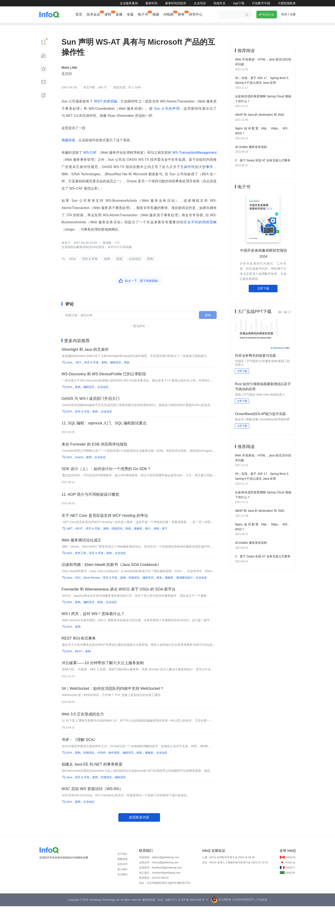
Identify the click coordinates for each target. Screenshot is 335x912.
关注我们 (122, 880)
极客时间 (151, 3)
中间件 (101, 758)
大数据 (149, 27)
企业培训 (200, 3)
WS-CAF (90, 158)
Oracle (79, 463)
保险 (156, 534)
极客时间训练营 (175, 3)
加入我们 (122, 875)
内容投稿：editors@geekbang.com (159, 863)
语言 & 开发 (90, 264)
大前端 (105, 27)
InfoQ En (290, 863)
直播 (119, 14)
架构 (135, 27)
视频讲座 (68, 146)
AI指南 (168, 14)
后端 (121, 27)
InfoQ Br (290, 878)
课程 (107, 14)
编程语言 (115, 368)
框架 (119, 264)
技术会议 (93, 14)
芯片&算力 (226, 27)
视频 (155, 14)
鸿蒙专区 (247, 27)
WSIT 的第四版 (105, 107)
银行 (148, 534)
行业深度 (66, 27)
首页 (78, 14)
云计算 (186, 27)
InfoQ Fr (290, 873)
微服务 (138, 534)
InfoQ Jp (290, 868)
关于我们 (122, 859)
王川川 (67, 80)
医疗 (165, 534)
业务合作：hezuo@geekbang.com (158, 868)
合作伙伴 (122, 869)
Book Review (92, 583)
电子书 (143, 14)
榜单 (181, 14)
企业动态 (47, 27)
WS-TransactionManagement (194, 158)
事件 (209, 173)
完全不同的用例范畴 (200, 228)
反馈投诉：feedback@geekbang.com (160, 873)
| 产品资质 (261, 905)
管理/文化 (204, 27)
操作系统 (114, 758)
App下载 (238, 3)
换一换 (284, 314)
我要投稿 (122, 864)
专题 (130, 14)
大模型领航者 (287, 3)
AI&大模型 (87, 27)
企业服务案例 (129, 3)
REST (79, 534)
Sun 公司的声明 (166, 114)
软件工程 (168, 27)
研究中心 (196, 14)
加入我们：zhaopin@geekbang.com (159, 878)
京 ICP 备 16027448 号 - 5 (193, 905)
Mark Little (69, 73)
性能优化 (117, 534)
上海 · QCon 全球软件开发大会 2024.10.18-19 (228, 863)
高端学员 (219, 3)
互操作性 (187, 173)
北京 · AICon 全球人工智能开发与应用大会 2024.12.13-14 (235, 868)
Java (69, 368)
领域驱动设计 (184, 583)
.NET (78, 368)
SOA (72, 264)
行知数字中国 (261, 3)
